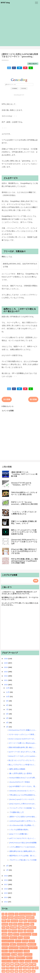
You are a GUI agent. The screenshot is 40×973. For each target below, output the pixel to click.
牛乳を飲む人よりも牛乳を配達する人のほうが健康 (23, 795)
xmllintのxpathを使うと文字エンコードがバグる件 (23, 821)
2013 (6, 902)
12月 (8, 688)
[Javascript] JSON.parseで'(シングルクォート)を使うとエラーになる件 (24, 541)
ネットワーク (28, 954)
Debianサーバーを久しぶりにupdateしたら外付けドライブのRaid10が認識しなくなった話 (22, 756)
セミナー (4, 947)
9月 (7, 701)
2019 (6, 876)
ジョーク (31, 941)
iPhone (14, 931)
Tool (3, 927)
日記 (25, 968)
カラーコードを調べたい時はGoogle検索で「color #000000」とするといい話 (22, 743)
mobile (20, 931)
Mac (25, 921)
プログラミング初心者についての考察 (22, 860)
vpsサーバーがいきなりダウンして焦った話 (22, 752)
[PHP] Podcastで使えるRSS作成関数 (23, 843)
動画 (26, 964)
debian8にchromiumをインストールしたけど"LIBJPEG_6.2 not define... (23, 791)
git (9, 931)
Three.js (26, 924)
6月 (7, 714)
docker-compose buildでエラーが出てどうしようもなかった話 (22, 739)
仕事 (3, 964)
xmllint (4, 934)
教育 (16, 968)
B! (19, 68)
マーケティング (6, 961)
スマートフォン (21, 944)
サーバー (18, 941)
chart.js (4, 931)
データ (11, 951)
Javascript (14, 921)
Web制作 (24, 927)
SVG (15, 924)
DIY (34, 914)
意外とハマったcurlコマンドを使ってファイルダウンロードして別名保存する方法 (24, 532)
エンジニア (5, 937)
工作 (12, 968)
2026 (6, 658)
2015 (6, 893)
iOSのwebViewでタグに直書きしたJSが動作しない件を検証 (22, 730)
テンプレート (33, 947)
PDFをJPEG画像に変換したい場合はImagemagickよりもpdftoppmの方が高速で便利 (24, 561)
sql (25, 931)
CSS (16, 914)
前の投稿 (33, 399)
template (30, 931)
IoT (8, 921)
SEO (10, 924)
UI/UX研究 (14, 927)
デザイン (4, 951)
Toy (8, 927)
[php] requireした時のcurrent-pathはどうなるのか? (23, 804)
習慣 (29, 971)
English (10, 917)
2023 (6, 672)
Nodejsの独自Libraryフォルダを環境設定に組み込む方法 (23, 778)
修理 (7, 964)
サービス (24, 941)
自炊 (33, 971)
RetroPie (5, 924)
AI (6, 914)
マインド (29, 957)
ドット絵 (14, 954)
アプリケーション (26, 934)
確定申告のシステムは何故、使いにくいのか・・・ (23, 855)
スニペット (5, 944)
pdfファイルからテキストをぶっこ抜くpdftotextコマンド (23, 838)
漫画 (7, 971)
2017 (6, 884)
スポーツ (12, 944)
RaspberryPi (32, 921)
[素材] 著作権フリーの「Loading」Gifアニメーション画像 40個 (24, 474)
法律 (3, 971)
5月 (7, 718)
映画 (29, 968)
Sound (20, 924)
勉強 (22, 964)
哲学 (3, 968)
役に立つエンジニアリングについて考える (22, 760)
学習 (7, 968)
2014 (6, 897)
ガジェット (13, 937)
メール (22, 961)
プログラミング (20, 957)
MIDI (20, 921)
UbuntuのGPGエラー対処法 (19, 782)
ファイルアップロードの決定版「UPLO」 (23, 808)
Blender (11, 914)
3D (3, 914)
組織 (25, 971)
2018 (6, 880)
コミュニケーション (8, 941)
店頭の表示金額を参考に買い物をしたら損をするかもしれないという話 (22, 747)
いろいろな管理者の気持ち (19, 829)
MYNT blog (5, 3)
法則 (36, 968)
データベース (18, 951)
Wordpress (32, 927)
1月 (7, 870)
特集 (12, 971)
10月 (8, 696)
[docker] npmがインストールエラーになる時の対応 (23, 799)
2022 (6, 676)
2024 (6, 667)
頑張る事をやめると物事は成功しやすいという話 (23, 851)
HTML (4, 921)
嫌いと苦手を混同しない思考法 (20, 773)
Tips (32, 924)
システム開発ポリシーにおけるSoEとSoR (23, 847)
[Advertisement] (20, 26)
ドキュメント (6, 954)
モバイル (27, 961)
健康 (12, 964)
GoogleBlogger (19, 917)
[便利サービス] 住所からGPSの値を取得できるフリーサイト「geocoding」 (23, 817)
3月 (7, 727)
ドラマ (20, 954)
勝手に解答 (32, 964)
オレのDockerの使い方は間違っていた (23, 825)
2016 (6, 889)
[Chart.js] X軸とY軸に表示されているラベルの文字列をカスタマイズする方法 (24, 551)
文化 (20, 968)
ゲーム (20, 937)
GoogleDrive (30, 917)
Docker (4, 917)
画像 (16, 971)
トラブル (26, 951)
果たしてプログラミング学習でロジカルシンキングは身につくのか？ (22, 765)
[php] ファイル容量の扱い (18, 834)
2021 (6, 680)
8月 (7, 705)
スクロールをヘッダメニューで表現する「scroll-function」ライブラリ (22, 734)
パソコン (4, 957)
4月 (7, 722)
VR (19, 927)
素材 (20, 971)
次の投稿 (6, 399)
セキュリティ (32, 944)
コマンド (26, 937)
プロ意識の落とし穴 (16, 812)
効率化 (17, 964)
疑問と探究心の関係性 (17, 769)
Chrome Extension (25, 914)
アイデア (16, 934)
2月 (7, 866)
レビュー (34, 961)
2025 (6, 663)
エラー (34, 934)
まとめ (10, 934)
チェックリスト (13, 947)
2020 (6, 684)
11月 (8, 692)
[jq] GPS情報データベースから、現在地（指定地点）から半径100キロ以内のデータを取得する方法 (23, 786)
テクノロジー (33, 63)
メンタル (15, 961)
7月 (7, 709)
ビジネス (11, 957)
